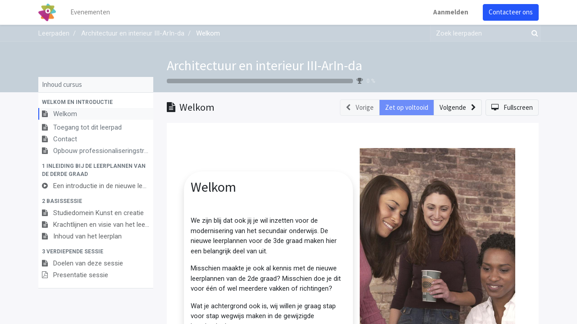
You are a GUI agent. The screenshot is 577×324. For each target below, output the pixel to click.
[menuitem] (90, 12)
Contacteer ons (511, 12)
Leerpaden (53, 33)
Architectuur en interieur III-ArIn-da (264, 65)
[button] (95, 102)
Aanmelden (450, 12)
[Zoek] (533, 33)
